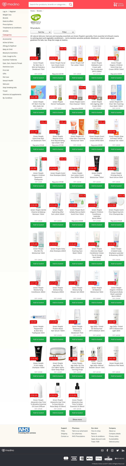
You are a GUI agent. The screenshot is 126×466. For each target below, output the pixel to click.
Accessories (7, 39)
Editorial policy (114, 442)
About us (112, 431)
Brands (5, 18)
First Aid (6, 70)
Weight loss (7, 15)
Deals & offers (8, 21)
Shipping (64, 434)
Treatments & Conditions (12, 28)
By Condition (7, 98)
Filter (68, 32)
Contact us (65, 436)
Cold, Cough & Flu (9, 56)
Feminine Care (8, 67)
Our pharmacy (77, 434)
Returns (94, 434)
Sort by (44, 32)
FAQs (63, 431)
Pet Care (6, 77)
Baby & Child (7, 49)
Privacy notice (114, 436)
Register (13, 11)
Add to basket (38, 78)
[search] (51, 4)
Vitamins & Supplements (12, 94)
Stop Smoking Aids (10, 87)
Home (32, 11)
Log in (5, 11)
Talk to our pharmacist (80, 431)
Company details (115, 434)
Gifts (4, 74)
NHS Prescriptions (78, 436)
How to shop (96, 431)
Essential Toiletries (10, 60)
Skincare (6, 84)
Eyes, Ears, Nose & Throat (12, 63)
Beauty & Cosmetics (10, 53)
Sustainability (113, 439)
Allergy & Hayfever (10, 46)
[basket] (118, 4)
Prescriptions (8, 24)
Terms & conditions (98, 436)
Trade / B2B (95, 442)
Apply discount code (98, 439)
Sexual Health (8, 80)
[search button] (70, 4)
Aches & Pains (8, 42)
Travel (5, 91)
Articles (5, 31)
